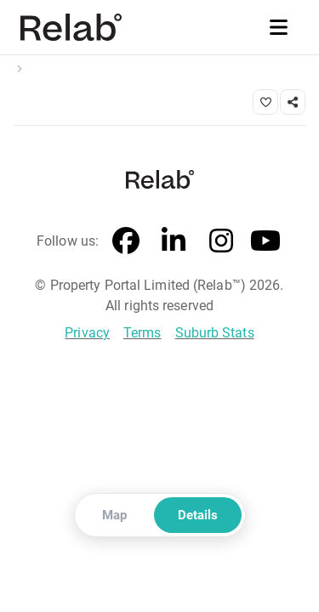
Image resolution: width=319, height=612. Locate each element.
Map (114, 515)
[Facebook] (126, 241)
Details (198, 515)
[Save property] (265, 102)
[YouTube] (265, 241)
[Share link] (292, 102)
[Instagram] (221, 241)
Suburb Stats (214, 333)
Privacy (87, 333)
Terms (142, 333)
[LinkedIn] (174, 241)
